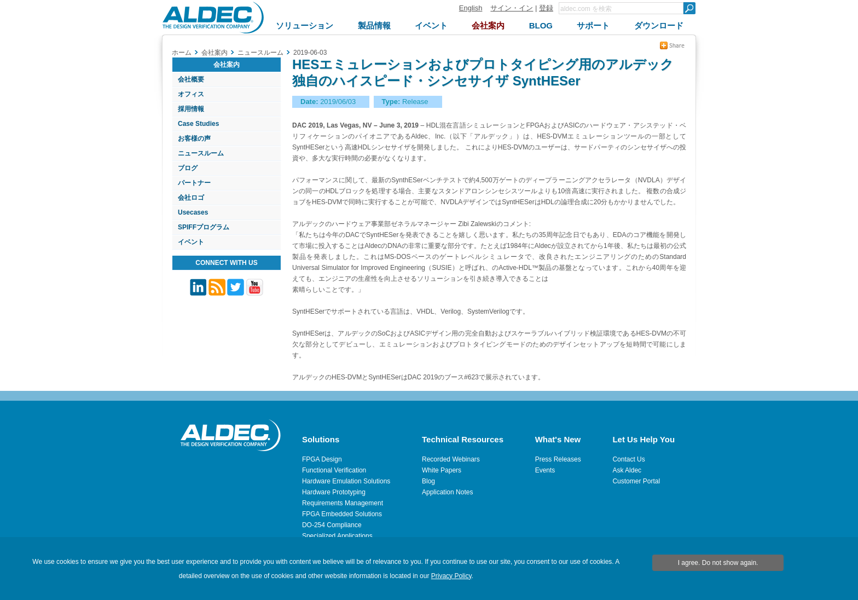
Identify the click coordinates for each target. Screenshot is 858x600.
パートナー (194, 183)
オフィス (191, 94)
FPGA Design (322, 459)
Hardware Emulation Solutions (346, 481)
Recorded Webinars (451, 459)
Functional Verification (334, 470)
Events (545, 470)
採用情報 (191, 109)
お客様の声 (194, 138)
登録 (546, 8)
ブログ (188, 168)
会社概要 (191, 79)
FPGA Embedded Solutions (342, 514)
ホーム (182, 52)
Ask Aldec (626, 470)
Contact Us (628, 459)
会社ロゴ (191, 197)
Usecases (193, 212)
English (471, 8)
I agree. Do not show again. (718, 563)
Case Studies (198, 124)
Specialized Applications (337, 536)
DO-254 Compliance (332, 525)
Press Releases (558, 459)
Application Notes (447, 492)
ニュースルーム (201, 153)
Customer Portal (636, 481)
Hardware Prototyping (334, 492)
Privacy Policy (451, 576)
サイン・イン (511, 8)
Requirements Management (342, 503)
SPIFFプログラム (203, 227)
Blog (428, 481)
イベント (191, 242)
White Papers (441, 470)
